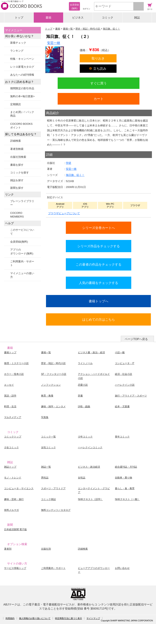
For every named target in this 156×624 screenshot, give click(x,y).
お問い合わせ (122, 568)
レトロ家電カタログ (22, 66)
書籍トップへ (98, 301)
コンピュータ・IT (124, 363)
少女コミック (11, 447)
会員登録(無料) (19, 241)
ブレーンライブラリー (22, 203)
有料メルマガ (11, 510)
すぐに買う (98, 83)
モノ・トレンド (12, 477)
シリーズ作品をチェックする (98, 246)
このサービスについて (22, 231)
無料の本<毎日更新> (22, 96)
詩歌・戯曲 (84, 406)
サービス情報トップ (15, 568)
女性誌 (81, 477)
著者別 (7, 548)
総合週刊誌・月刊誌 (126, 466)
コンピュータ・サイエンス (19, 488)
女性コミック (48, 447)
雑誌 (137, 17)
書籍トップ (10, 352)
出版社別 (46, 548)
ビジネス (78, 17)
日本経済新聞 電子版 (15, 529)
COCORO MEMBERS (17, 214)
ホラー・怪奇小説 (14, 374)
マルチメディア (12, 417)
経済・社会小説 (123, 374)
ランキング (17, 50)
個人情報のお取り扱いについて (35, 618)
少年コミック (85, 436)
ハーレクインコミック (90, 447)
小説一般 (120, 352)
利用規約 (10, 618)
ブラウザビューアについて (64, 213)
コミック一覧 (48, 436)
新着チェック (18, 42)
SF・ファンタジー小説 (53, 374)
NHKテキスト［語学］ (90, 499)
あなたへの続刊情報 (22, 74)
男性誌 (44, 477)
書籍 (48, 17)
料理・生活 (10, 406)
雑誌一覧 (46, 466)
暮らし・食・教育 (125, 488)
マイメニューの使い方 (22, 275)
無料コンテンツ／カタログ (56, 510)
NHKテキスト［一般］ (127, 499)
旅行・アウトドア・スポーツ (131, 395)
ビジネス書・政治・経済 (91, 352)
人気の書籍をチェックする (98, 283)
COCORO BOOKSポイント (21, 125)
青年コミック (122, 436)
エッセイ (9, 384)
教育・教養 (47, 395)
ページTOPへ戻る (136, 339)
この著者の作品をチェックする (98, 264)
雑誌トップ (10, 466)
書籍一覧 (46, 352)
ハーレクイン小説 (125, 384)
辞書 (80, 395)
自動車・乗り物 (123, 477)
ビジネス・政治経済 (89, 466)
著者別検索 (17, 148)
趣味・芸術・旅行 (14, 499)
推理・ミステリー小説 (16, 363)
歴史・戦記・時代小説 (53, 363)
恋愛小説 (83, 384)
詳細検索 (15, 140)
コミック (107, 17)
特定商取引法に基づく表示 (68, 618)
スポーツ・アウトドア (53, 488)
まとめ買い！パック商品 (22, 113)
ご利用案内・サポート (22, 263)
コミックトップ (12, 436)
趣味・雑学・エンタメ (53, 406)
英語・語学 (10, 395)
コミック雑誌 (48, 499)
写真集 (44, 417)
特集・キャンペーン (22, 58)
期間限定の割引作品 (22, 88)
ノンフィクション (51, 384)
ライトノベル (85, 363)
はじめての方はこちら (98, 319)
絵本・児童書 (122, 406)
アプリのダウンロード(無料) (21, 251)
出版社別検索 (18, 156)
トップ (19, 17)
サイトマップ (93, 618)
